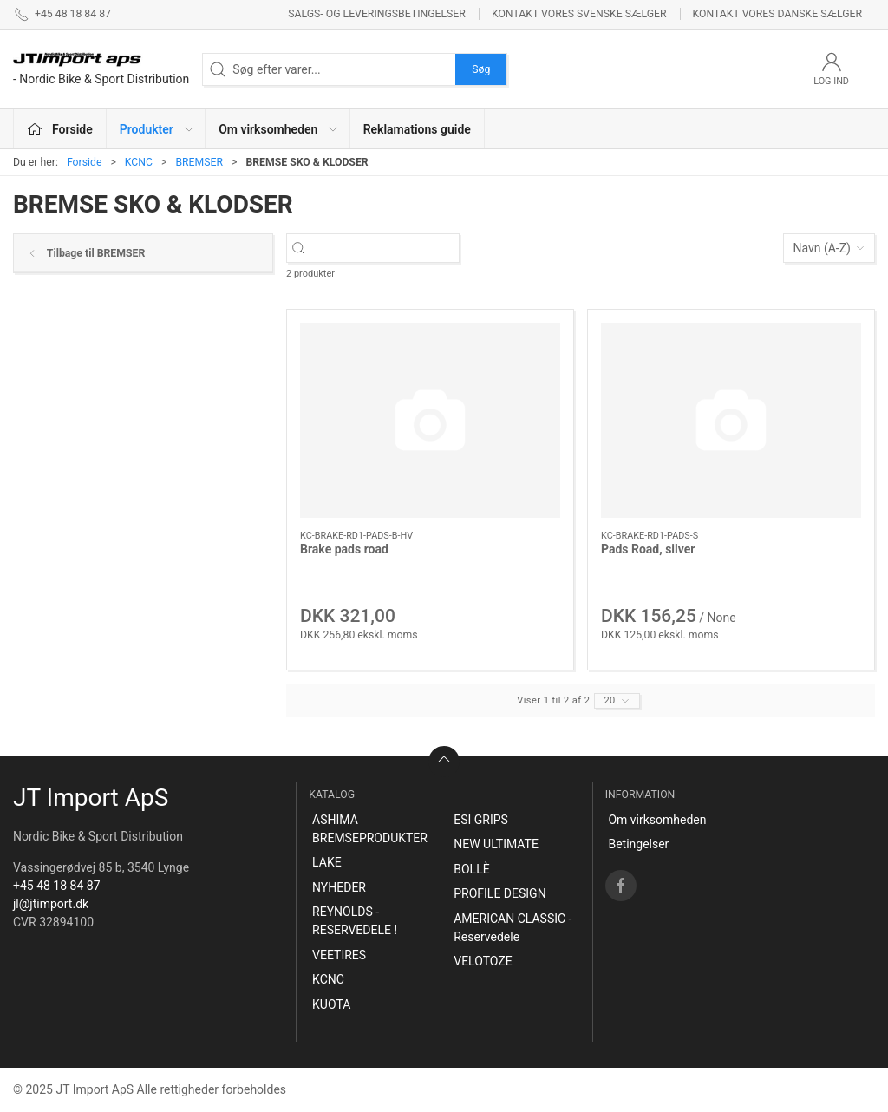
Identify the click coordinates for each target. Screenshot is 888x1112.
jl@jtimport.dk (50, 904)
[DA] (101, 69)
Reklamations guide (417, 129)
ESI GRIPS (481, 820)
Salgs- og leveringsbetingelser (377, 14)
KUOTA (331, 1004)
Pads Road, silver (648, 549)
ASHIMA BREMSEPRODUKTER (370, 829)
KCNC (139, 162)
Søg (481, 69)
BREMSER (199, 162)
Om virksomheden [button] (279, 129)
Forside (84, 162)
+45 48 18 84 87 (57, 886)
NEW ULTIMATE (496, 844)
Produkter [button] (157, 129)
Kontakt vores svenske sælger (579, 14)
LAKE (327, 862)
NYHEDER (339, 887)
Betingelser (638, 844)
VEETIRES (339, 955)
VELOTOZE (483, 961)
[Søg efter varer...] (388, 248)
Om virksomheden (657, 820)
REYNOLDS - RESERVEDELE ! (354, 921)
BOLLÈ (471, 869)
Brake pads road (344, 549)
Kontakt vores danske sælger (777, 14)
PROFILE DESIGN (499, 893)
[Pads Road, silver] (731, 420)
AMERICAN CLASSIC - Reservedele (512, 928)
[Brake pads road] (430, 420)
